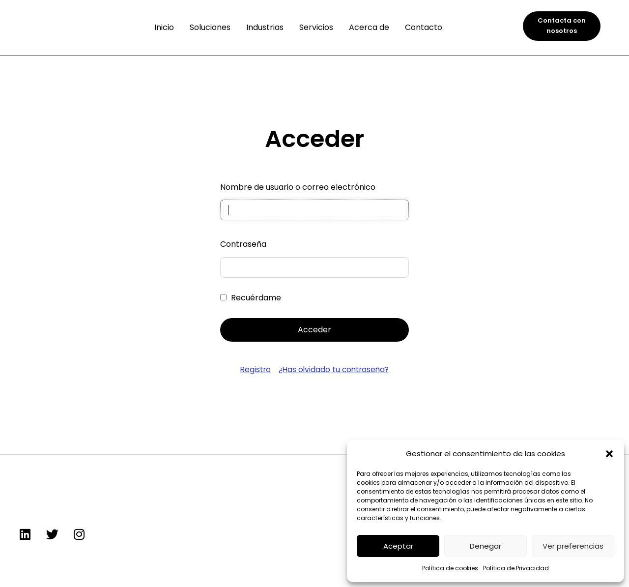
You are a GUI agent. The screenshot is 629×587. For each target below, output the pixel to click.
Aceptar (398, 546)
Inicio (164, 27)
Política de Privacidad (516, 568)
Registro (253, 370)
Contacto (423, 27)
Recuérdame (256, 299)
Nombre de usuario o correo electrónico (297, 187)
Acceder (314, 330)
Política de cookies (450, 568)
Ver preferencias (573, 546)
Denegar (485, 546)
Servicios (316, 27)
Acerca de (369, 27)
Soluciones (210, 27)
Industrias (265, 27)
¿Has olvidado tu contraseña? (334, 370)
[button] (609, 454)
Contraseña (243, 245)
